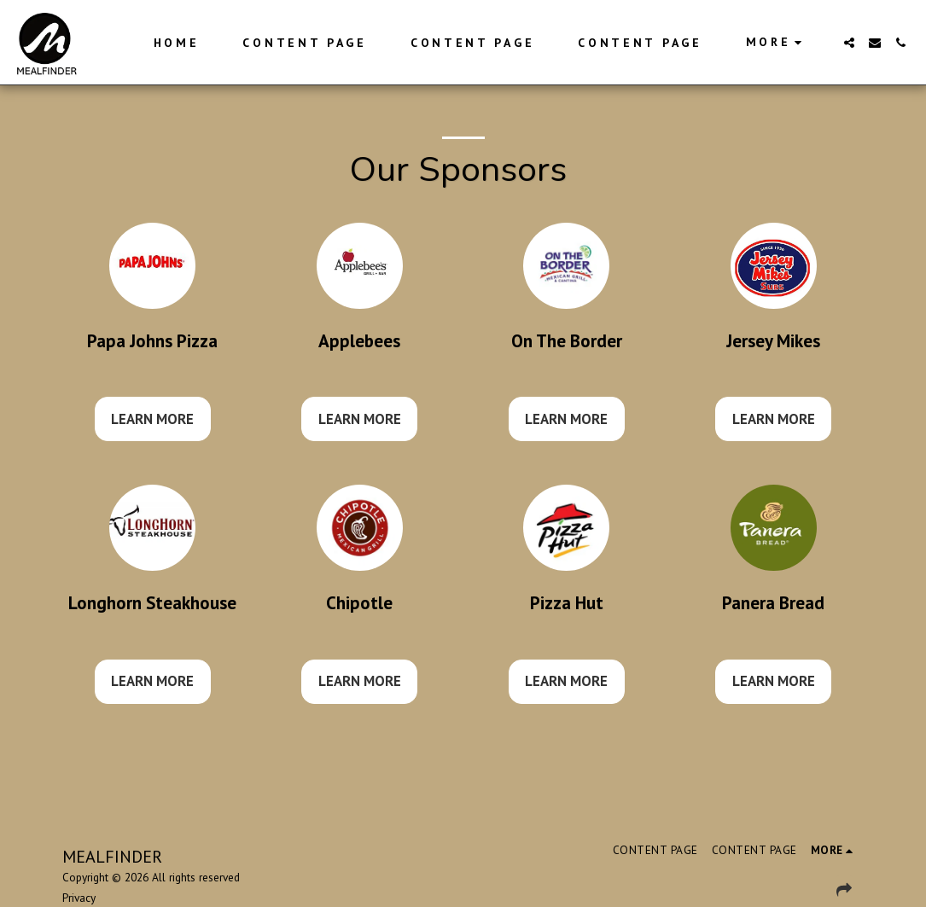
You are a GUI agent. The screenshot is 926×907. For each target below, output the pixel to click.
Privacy (79, 897)
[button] (849, 43)
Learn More (152, 419)
